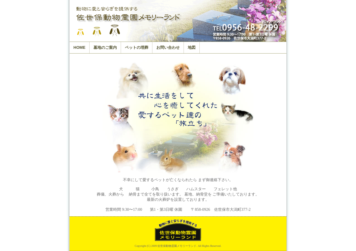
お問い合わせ (168, 47)
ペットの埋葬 (136, 47)
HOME (79, 47)
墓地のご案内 (105, 47)
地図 (192, 47)
